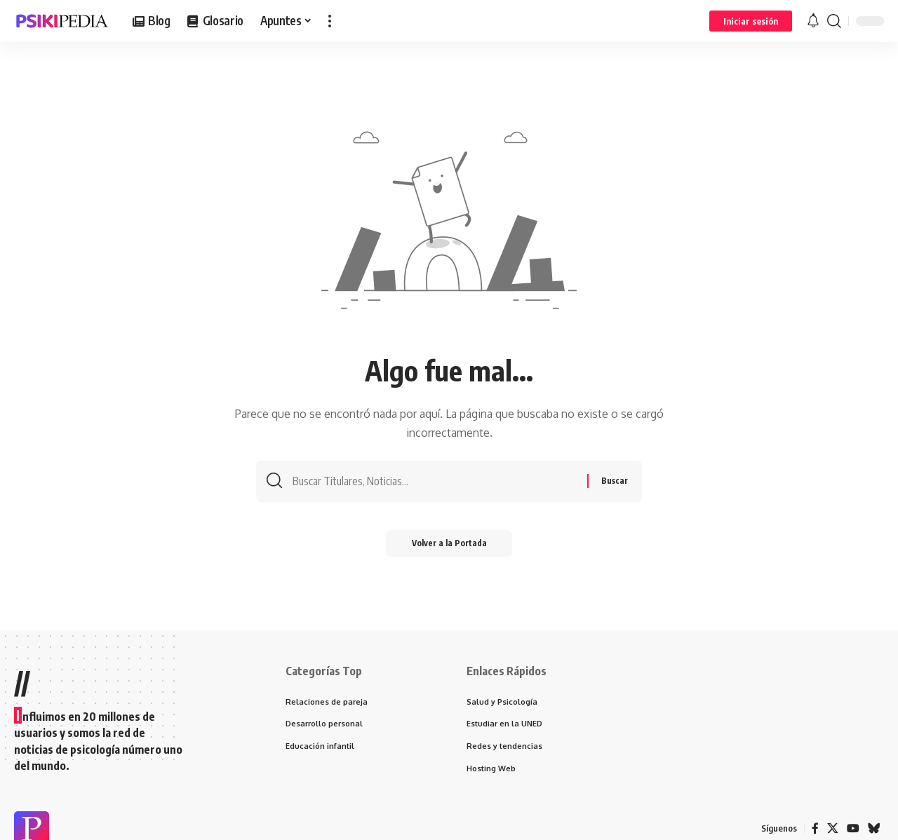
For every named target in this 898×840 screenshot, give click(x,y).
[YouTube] (853, 829)
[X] (833, 829)
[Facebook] (815, 829)
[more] (330, 21)
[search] (834, 21)
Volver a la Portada (449, 546)
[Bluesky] (874, 829)
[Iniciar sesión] (750, 21)
